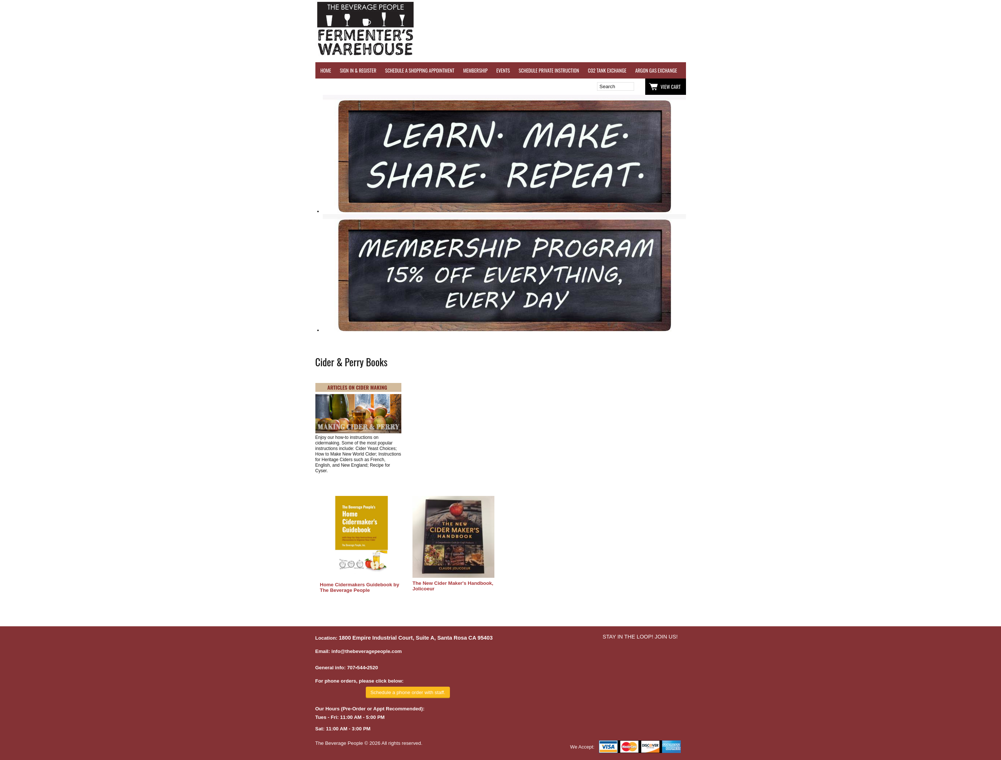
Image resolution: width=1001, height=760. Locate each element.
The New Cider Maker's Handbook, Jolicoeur (452, 585)
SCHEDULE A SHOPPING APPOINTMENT (419, 70)
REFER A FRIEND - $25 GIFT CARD (825, 70)
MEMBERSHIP (475, 70)
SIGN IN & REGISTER (358, 70)
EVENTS (503, 70)
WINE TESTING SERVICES (708, 70)
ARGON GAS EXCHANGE (656, 70)
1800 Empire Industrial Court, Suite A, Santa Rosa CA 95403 (416, 638)
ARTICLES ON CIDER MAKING (357, 387)
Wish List (379, 86)
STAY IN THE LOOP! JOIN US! (640, 637)
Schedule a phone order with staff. (407, 692)
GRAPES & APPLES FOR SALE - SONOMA (899, 70)
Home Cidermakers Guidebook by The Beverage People (359, 587)
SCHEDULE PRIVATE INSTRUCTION (548, 70)
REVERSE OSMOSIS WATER (762, 70)
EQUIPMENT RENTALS (962, 70)
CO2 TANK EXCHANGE (607, 70)
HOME (326, 70)
